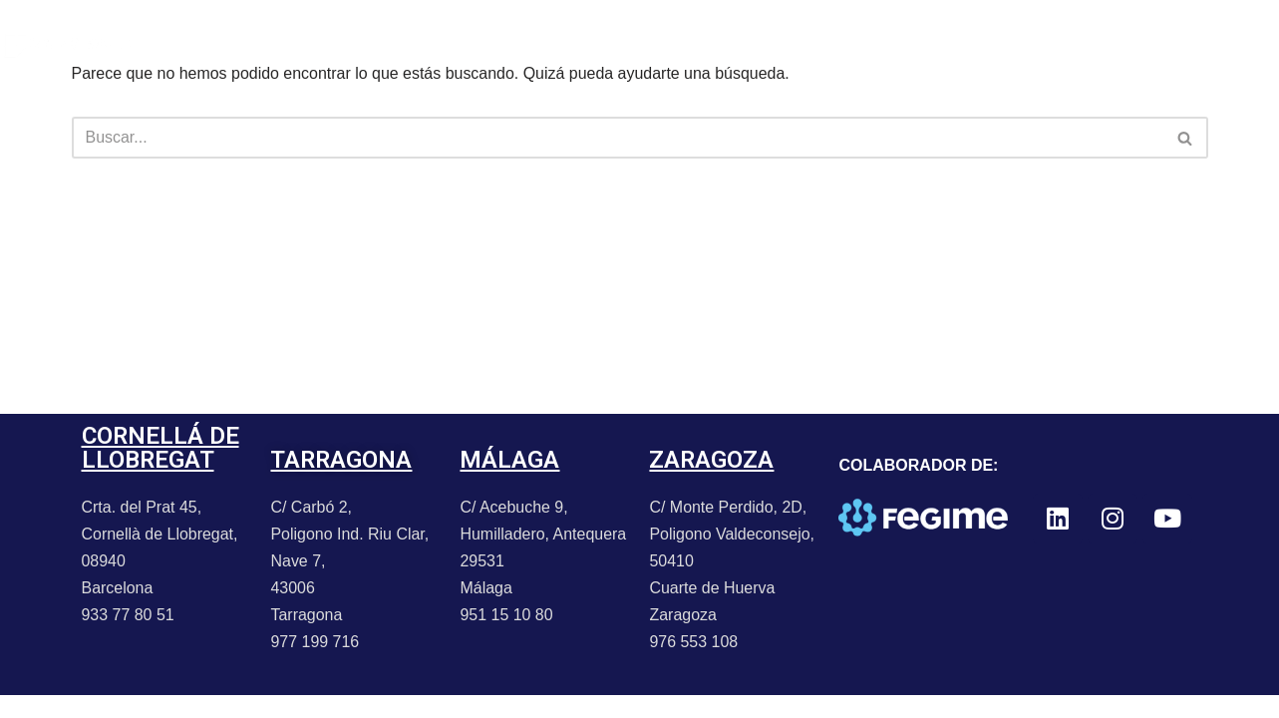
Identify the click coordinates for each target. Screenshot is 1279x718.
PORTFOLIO (224, 44)
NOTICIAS (348, 44)
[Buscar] (617, 138)
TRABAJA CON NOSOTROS (818, 44)
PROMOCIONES (486, 44)
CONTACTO (631, 44)
